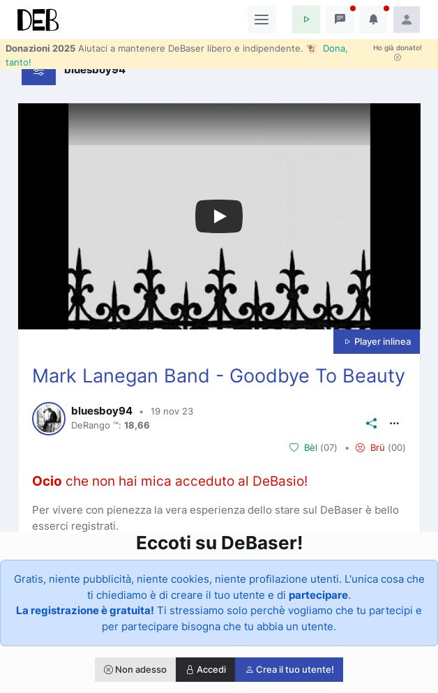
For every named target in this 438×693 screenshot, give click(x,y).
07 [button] (329, 447)
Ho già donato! (397, 52)
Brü (370, 447)
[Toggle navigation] (261, 19)
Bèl (303, 447)
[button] (306, 19)
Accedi (206, 669)
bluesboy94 (102, 411)
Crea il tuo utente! (289, 669)
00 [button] (396, 447)
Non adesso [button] (135, 669)
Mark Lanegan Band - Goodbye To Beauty (218, 375)
